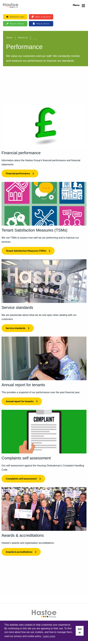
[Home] (10, 5)
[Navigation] (79, 6)
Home (9, 38)
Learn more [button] (49, 636)
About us (23, 38)
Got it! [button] (80, 631)
